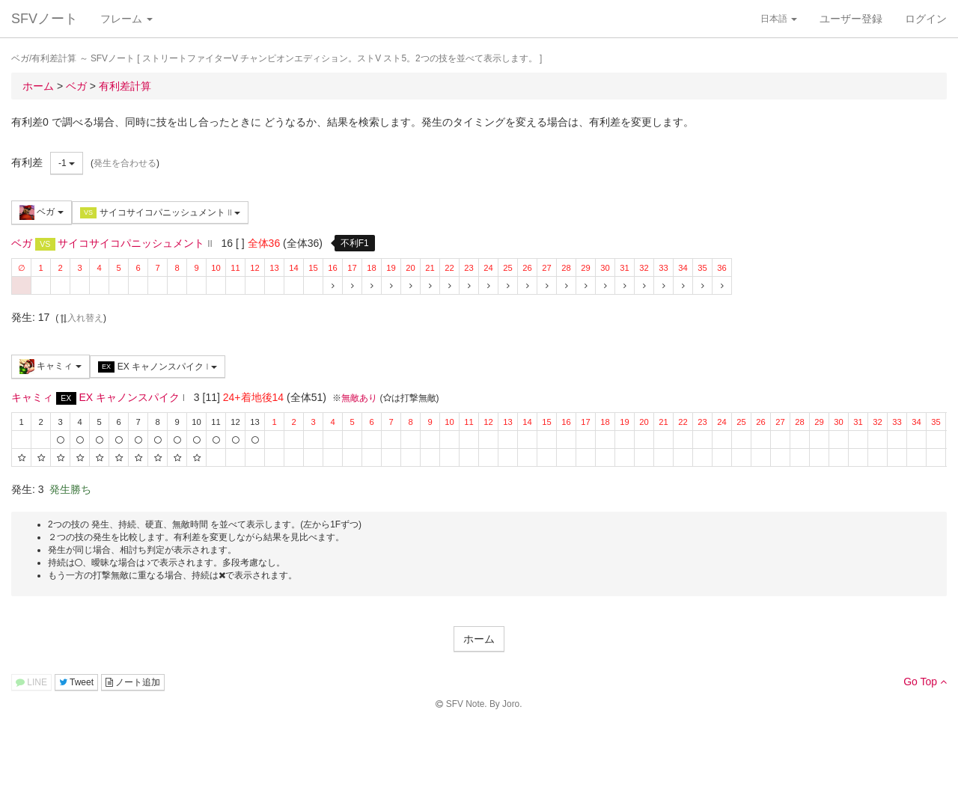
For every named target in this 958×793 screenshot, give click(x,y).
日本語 (778, 18)
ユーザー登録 (851, 19)
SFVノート (44, 18)
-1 (66, 163)
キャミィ (50, 366)
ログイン (926, 19)
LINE (31, 682)
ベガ (41, 212)
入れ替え (80, 318)
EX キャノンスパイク (157, 367)
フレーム (126, 19)
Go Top (925, 682)
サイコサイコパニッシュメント (160, 212)
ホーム (479, 639)
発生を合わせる (125, 163)
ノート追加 (133, 682)
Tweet (76, 682)
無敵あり (359, 398)
